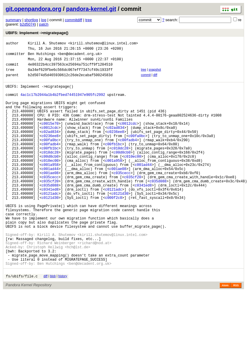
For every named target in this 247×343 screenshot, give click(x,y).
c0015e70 (50, 138)
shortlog (31, 20)
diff (155, 80)
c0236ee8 (115, 148)
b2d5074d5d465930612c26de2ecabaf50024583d (70, 81)
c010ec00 (132, 178)
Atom (225, 331)
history (62, 321)
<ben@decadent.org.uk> (80, 56)
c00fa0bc (137, 153)
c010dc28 (119, 168)
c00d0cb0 (122, 173)
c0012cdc (128, 138)
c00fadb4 (128, 158)
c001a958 (113, 183)
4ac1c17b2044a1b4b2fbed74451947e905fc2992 (62, 103)
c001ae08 (117, 193)
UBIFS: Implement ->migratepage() (37, 33)
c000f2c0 (113, 228)
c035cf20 (132, 203)
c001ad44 (143, 188)
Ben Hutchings (42, 56)
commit (146, 80)
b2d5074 (27, 24)
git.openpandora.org (33, 9)
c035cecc (122, 198)
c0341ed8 (143, 213)
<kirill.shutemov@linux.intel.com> (103, 43)
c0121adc (113, 218)
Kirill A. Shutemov (47, 43)
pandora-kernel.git (91, 9)
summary (13, 20)
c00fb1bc (113, 163)
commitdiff (73, 20)
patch (44, 24)
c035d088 (158, 208)
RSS (236, 331)
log (43, 20)
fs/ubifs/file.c (22, 321)
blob (53, 321)
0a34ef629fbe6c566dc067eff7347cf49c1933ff (70, 74)
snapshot (154, 74)
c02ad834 (115, 143)
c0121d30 (119, 223)
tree (88, 20)
